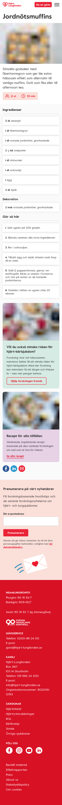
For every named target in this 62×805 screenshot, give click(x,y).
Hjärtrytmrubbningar (20, 714)
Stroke (10, 728)
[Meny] (57, 4)
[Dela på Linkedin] (14, 468)
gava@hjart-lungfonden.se (24, 647)
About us (12, 779)
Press (9, 774)
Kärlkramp (12, 723)
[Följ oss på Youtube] (29, 750)
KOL (9, 719)
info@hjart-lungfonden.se (23, 685)
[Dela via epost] (22, 468)
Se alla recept (15, 456)
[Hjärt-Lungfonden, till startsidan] (12, 4)
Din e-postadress (13, 513)
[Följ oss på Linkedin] (39, 750)
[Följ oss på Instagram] (19, 750)
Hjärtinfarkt (13, 709)
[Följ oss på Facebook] (9, 750)
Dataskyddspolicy (17, 784)
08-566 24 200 (28, 676)
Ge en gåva (43, 5)
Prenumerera (16, 533)
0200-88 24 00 (28, 638)
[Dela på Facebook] (6, 468)
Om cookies (14, 789)
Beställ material (16, 765)
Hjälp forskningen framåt (26, 381)
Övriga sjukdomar (18, 733)
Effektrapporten (16, 769)
